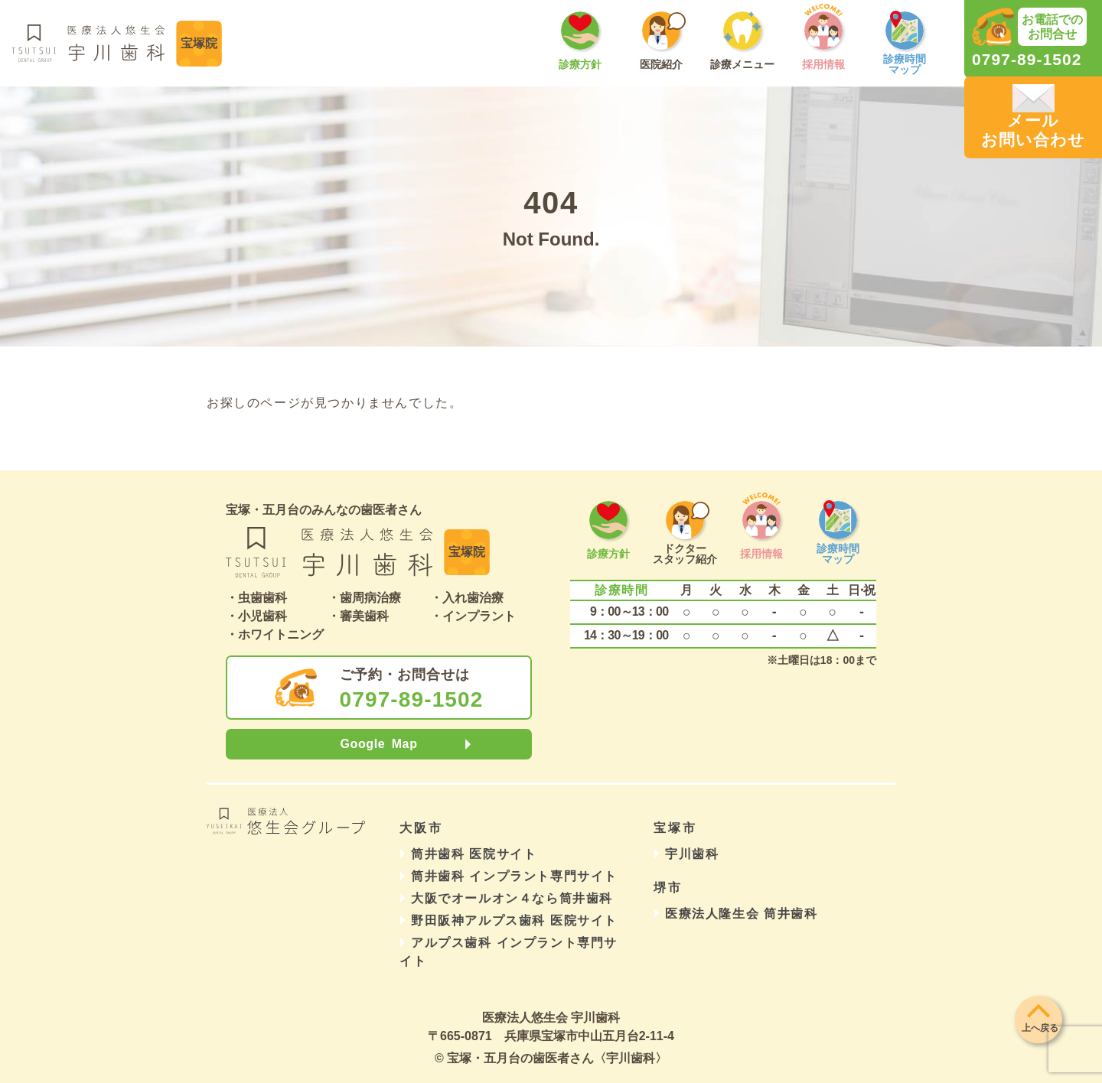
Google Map (378, 743)
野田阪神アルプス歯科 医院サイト (514, 920)
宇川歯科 (692, 853)
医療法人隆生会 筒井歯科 (741, 913)
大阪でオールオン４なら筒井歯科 (512, 898)
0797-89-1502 (412, 700)
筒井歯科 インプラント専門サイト (514, 876)
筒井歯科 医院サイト (473, 853)
